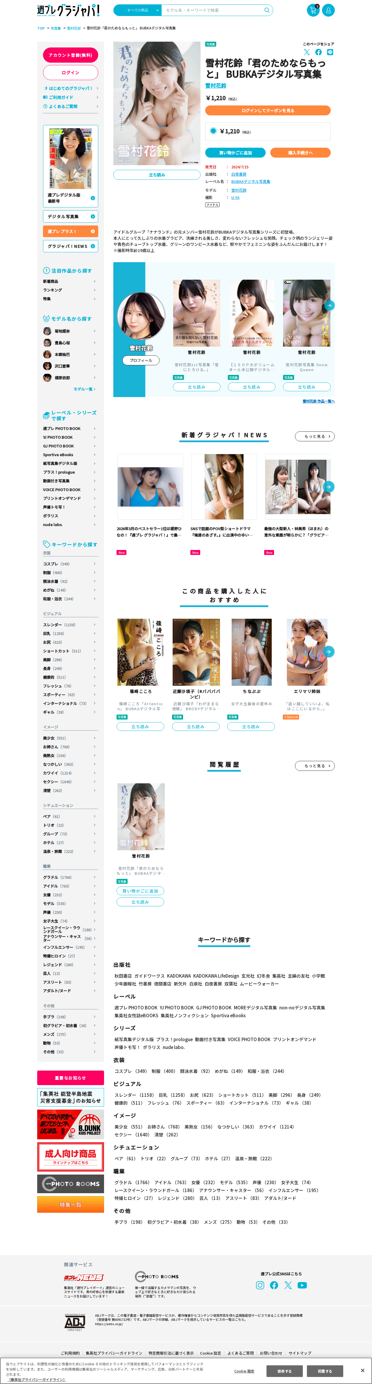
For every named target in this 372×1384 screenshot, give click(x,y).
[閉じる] (362, 1370)
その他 (54, 1052)
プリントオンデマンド (62, 498)
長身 (54, 668)
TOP (40, 28)
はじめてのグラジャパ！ (71, 88)
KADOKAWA (179, 976)
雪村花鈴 (73, 28)
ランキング (52, 290)
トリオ (54, 825)
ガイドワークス (149, 976)
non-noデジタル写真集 (298, 1007)
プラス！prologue (59, 472)
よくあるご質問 (63, 106)
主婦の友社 (298, 976)
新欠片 (180, 984)
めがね (56, 590)
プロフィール (141, 360)
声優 (54, 912)
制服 (54, 572)
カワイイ (59, 773)
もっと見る (315, 436)
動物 (52, 1043)
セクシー (59, 781)
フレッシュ (58, 686)
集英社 (278, 976)
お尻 (54, 642)
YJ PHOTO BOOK (58, 437)
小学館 (317, 976)
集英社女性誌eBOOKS (136, 1015)
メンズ (56, 1034)
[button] (329, 306)
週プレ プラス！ (62, 231)
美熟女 (56, 755)
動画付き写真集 (56, 481)
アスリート (58, 982)
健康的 (56, 677)
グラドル (59, 877)
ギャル (54, 712)
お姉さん (57, 747)
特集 (47, 299)
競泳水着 (56, 581)
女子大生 (56, 921)
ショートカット (63, 651)
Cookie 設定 (210, 1353)
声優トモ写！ (54, 507)
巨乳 (55, 633)
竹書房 (145, 984)
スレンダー (60, 624)
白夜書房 (238, 174)
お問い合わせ (271, 1353)
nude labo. (53, 524)
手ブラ (56, 1017)
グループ (56, 834)
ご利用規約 (70, 1353)
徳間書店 (162, 984)
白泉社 (195, 984)
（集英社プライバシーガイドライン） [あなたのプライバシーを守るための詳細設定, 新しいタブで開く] (37, 1379)
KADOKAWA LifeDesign (216, 976)
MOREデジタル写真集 (252, 1007)
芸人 (52, 973)
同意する (325, 1370)
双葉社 (230, 984)
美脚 (54, 659)
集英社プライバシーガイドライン (114, 1353)
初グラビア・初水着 (66, 1025)
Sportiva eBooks (58, 454)
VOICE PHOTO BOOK (61, 489)
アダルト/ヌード (57, 990)
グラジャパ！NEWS (68, 246)
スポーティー (60, 694)
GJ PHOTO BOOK (58, 446)
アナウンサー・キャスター (68, 938)
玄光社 (247, 976)
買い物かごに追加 (235, 153)
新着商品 (50, 281)
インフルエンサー (65, 947)
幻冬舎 (262, 976)
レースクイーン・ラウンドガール (68, 929)
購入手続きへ (300, 153)
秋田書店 (123, 976)
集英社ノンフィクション (184, 1015)
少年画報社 (125, 984)
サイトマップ (299, 1353)
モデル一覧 (83, 389)
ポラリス (50, 516)
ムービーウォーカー (259, 984)
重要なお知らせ (70, 1078)
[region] (186, 1370)
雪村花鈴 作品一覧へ (319, 401)
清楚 (54, 790)
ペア (52, 816)
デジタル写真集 (63, 216)
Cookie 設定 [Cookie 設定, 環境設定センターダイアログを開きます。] (244, 1370)
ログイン (71, 72)
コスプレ (57, 564)
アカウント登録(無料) (71, 55)
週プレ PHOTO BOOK (61, 428)
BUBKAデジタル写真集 (250, 181)
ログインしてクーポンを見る (268, 110)
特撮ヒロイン (60, 956)
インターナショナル (66, 703)
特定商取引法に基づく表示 (171, 1353)
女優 (54, 895)
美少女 (56, 738)
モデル (56, 903)
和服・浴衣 (59, 599)
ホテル (54, 842)
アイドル (57, 886)
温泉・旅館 (59, 851)
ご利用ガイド (61, 97)
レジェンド (59, 964)
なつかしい (59, 764)
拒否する (284, 1370)
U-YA (235, 197)
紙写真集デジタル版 (60, 463)
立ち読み (157, 175)
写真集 (55, 28)
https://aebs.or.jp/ (108, 1324)
